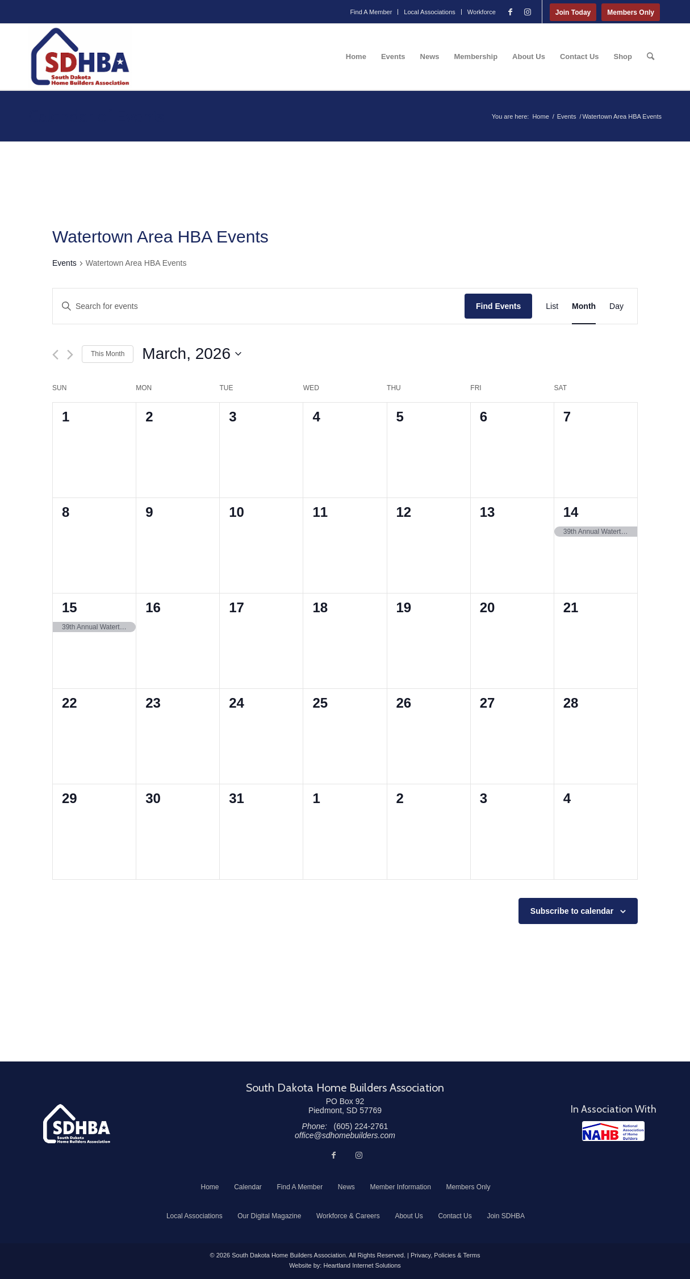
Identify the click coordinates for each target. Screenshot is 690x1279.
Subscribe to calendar (571, 911)
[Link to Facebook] (510, 11)
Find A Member (371, 12)
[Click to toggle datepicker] (191, 353)
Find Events (498, 306)
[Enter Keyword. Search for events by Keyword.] (259, 306)
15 (69, 607)
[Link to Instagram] (527, 11)
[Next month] (70, 354)
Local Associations (429, 12)
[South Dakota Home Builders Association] (80, 57)
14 (571, 512)
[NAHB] (613, 1131)
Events (64, 262)
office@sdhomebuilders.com (345, 1135)
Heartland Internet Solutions (361, 1265)
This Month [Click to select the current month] (107, 354)
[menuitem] (371, 12)
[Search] (650, 57)
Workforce (481, 12)
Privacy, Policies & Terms (445, 1255)
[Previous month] (55, 354)
